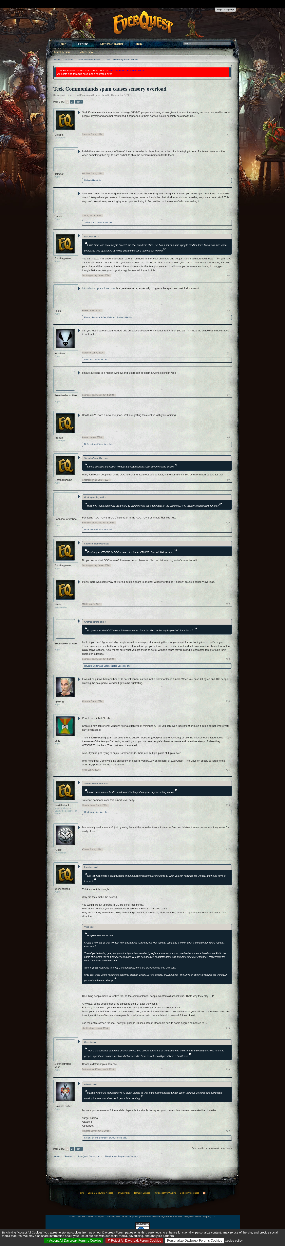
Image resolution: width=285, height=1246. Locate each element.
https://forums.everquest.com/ (126, 70)
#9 (228, 480)
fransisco (60, 353)
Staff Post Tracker (112, 43)
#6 (228, 352)
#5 (228, 310)
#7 (228, 395)
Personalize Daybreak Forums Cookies (194, 1240)
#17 (228, 849)
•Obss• (58, 849)
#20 (228, 1131)
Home (62, 43)
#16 (228, 805)
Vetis (109, 317)
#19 (228, 1069)
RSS (204, 1193)
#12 (228, 604)
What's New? (86, 52)
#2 (228, 173)
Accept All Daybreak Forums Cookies (74, 1240)
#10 (228, 522)
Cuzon (58, 216)
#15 (228, 770)
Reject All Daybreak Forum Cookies (134, 1240)
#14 (228, 701)
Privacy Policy (123, 1193)
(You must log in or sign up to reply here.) (212, 1148)
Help (139, 43)
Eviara (87, 317)
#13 (228, 659)
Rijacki (97, 359)
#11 (228, 565)
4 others (121, 317)
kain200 (59, 173)
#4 (228, 275)
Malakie (88, 180)
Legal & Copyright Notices (100, 1193)
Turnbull (88, 222)
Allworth (100, 222)
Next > (79, 102)
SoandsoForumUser (66, 397)
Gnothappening (63, 258)
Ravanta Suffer (99, 317)
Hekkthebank (62, 805)
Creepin (115, 95)
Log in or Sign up (225, 9)
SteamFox (89, 1138)
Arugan (59, 437)
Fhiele (58, 310)
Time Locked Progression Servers (83, 95)
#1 (228, 134)
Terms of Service (142, 1193)
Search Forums (62, 52)
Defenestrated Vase (93, 444)
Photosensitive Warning (165, 1193)
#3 (228, 215)
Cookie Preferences (189, 1193)
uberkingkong (62, 888)
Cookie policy (233, 1240)
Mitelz (58, 604)
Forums (83, 43)
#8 (228, 437)
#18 (228, 1028)
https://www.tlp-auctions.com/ (98, 288)
